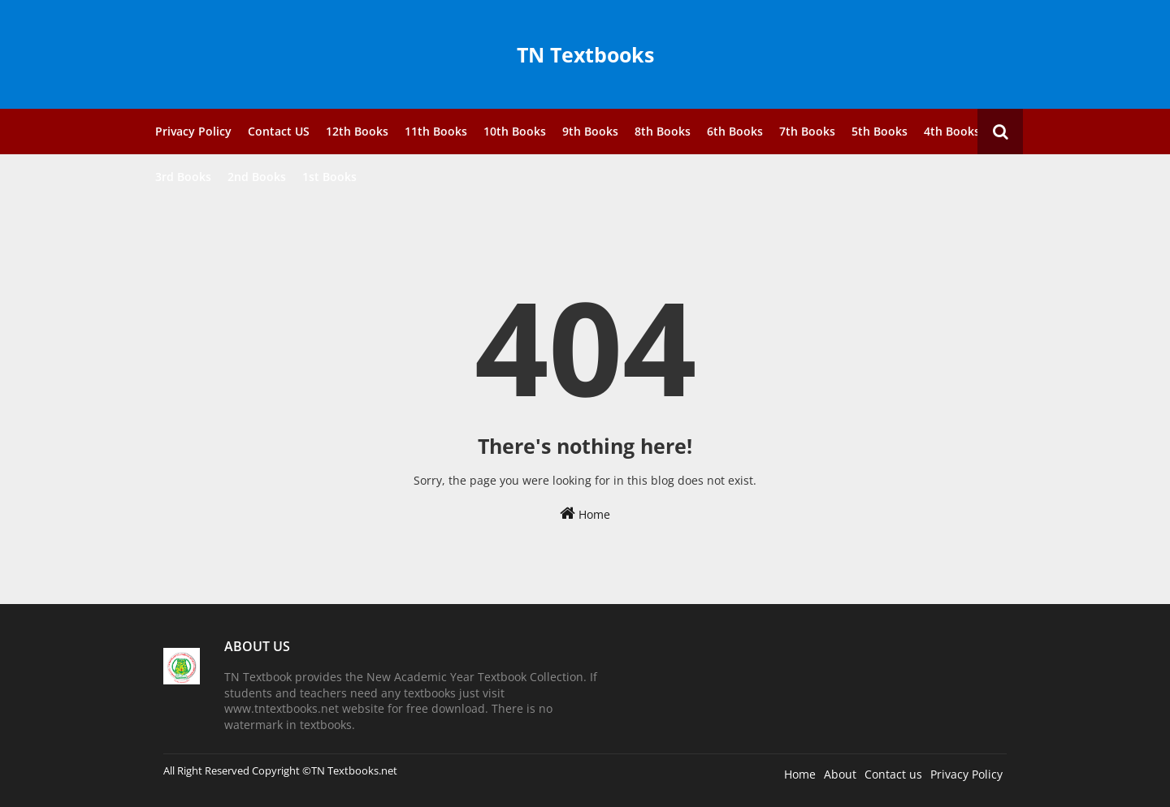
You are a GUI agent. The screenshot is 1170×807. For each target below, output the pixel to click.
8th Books (663, 131)
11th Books (436, 131)
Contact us (893, 774)
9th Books (590, 131)
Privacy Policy (193, 131)
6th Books (735, 131)
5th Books (880, 131)
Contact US (279, 131)
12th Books (357, 131)
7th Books (807, 131)
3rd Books (183, 176)
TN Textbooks (585, 54)
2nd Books (257, 176)
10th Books (514, 131)
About (840, 774)
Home (585, 513)
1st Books (329, 176)
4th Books (952, 131)
